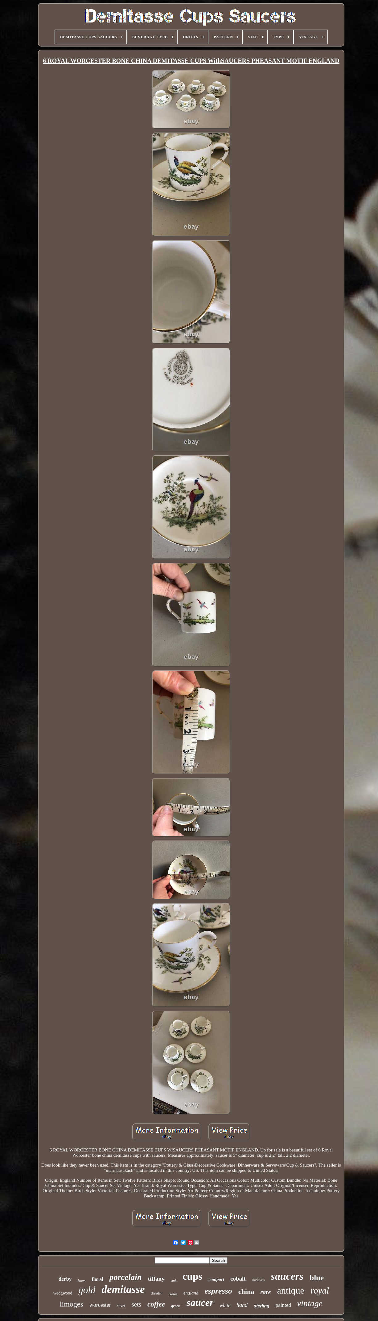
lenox (81, 1280)
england (190, 1292)
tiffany (156, 1278)
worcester (100, 1305)
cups (192, 1276)
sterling (261, 1305)
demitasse (123, 1289)
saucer (200, 1302)
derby (65, 1279)
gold (86, 1290)
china (246, 1291)
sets (136, 1304)
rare (265, 1292)
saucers (287, 1276)
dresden (156, 1293)
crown (173, 1294)
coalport (216, 1279)
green (175, 1305)
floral (97, 1279)
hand (242, 1305)
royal (319, 1290)
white (225, 1305)
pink (173, 1280)
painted (283, 1305)
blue (317, 1278)
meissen (258, 1279)
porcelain (125, 1277)
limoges (71, 1304)
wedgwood (62, 1293)
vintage (310, 1303)
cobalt (238, 1278)
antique (290, 1290)
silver (121, 1306)
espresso (218, 1290)
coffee (156, 1304)
